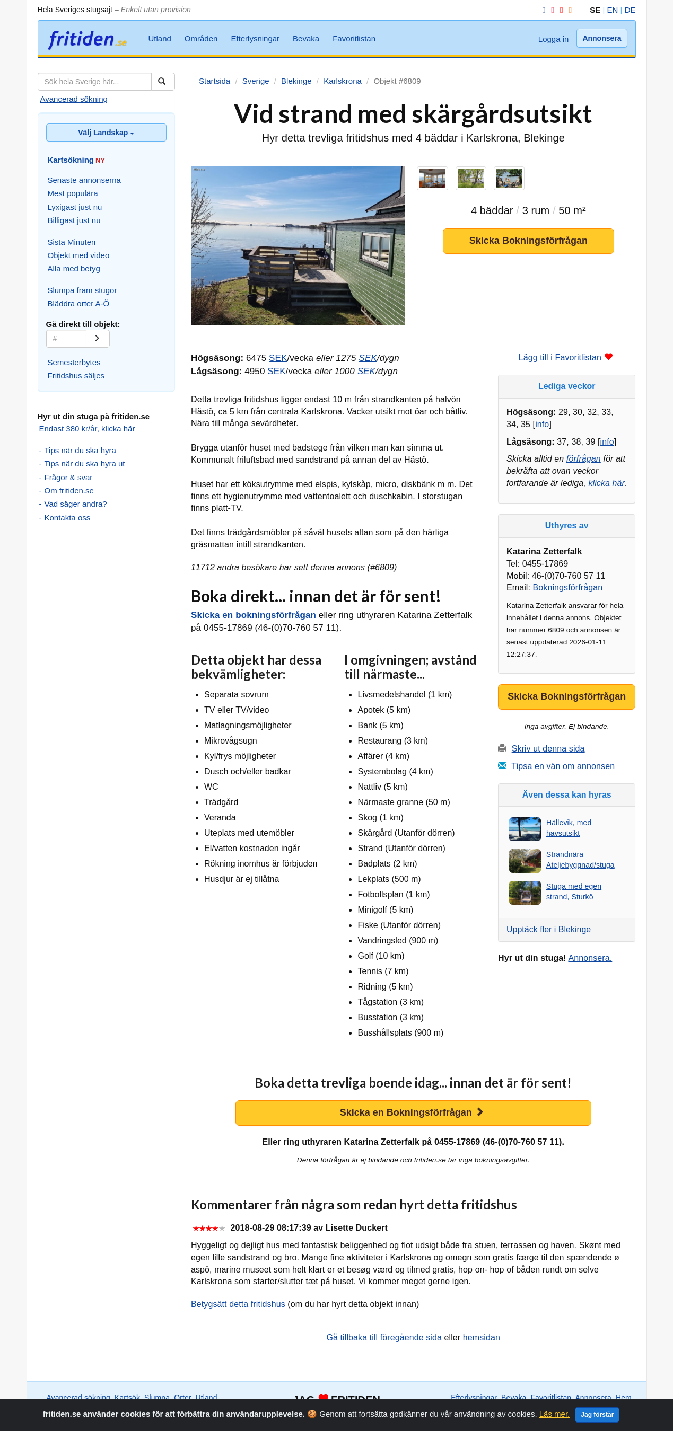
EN (612, 9)
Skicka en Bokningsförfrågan (412, 1112)
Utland (159, 38)
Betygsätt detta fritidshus (238, 1304)
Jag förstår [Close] (597, 1420)
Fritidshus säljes (76, 375)
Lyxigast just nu (75, 206)
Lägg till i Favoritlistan (566, 357)
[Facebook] (542, 9)
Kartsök (127, 1397)
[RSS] (568, 9)
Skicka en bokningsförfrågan (253, 615)
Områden (201, 38)
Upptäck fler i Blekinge (548, 929)
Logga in (553, 38)
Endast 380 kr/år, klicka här (87, 428)
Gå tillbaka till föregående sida (384, 1337)
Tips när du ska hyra (80, 450)
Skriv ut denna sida (548, 748)
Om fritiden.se (69, 490)
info (542, 424)
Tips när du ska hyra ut (85, 463)
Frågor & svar (69, 477)
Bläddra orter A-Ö (79, 303)
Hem (624, 1397)
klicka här (606, 483)
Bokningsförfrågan (568, 587)
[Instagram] (550, 9)
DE (630, 9)
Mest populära (73, 193)
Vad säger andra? (76, 503)
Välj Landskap (106, 132)
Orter (182, 1397)
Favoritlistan (354, 38)
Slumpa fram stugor (82, 290)
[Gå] (98, 339)
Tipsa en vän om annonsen (563, 766)
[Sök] (163, 82)
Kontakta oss (68, 517)
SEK (278, 358)
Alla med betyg (74, 268)
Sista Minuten (72, 241)
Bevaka (306, 38)
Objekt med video (79, 255)
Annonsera (601, 38)
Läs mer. (554, 1419)
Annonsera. (590, 957)
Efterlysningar (255, 38)
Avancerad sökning (74, 98)
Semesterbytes (74, 362)
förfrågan (583, 458)
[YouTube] (559, 9)
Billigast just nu (74, 220)
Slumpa (157, 1397)
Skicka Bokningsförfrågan (528, 240)
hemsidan (481, 1337)
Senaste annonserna (84, 179)
